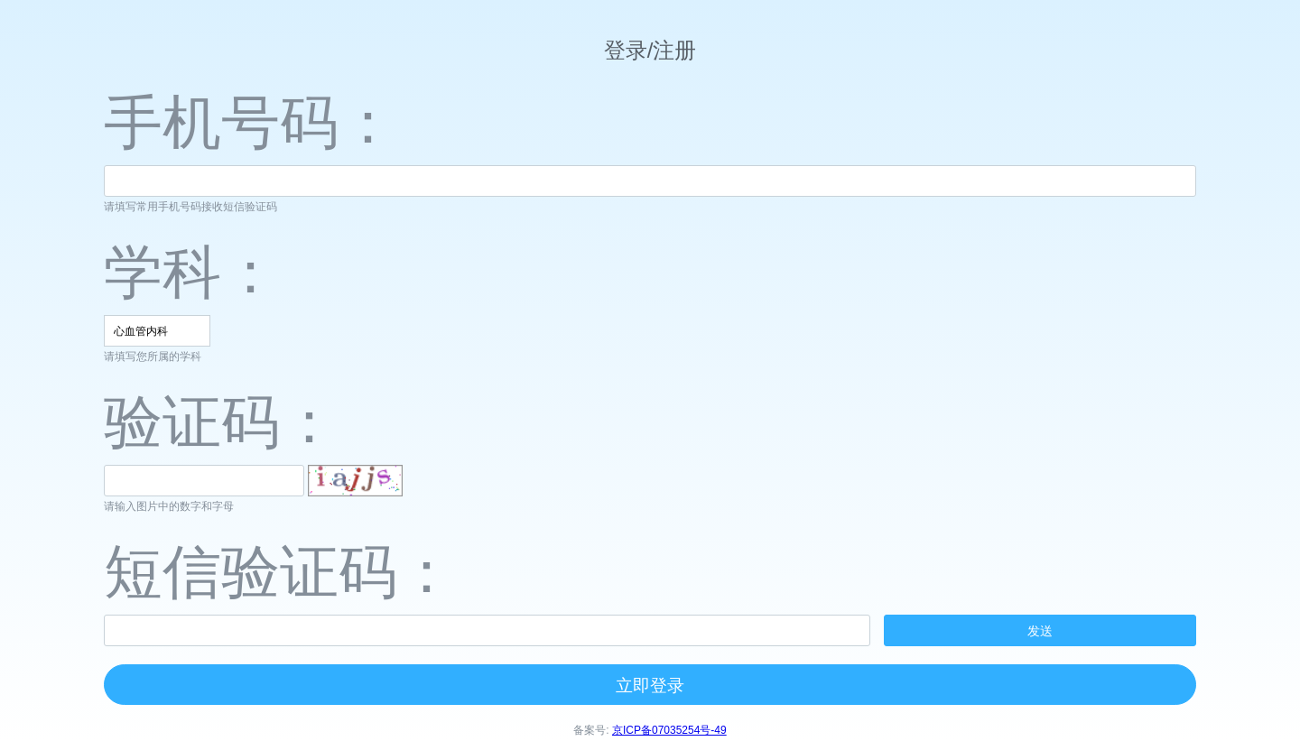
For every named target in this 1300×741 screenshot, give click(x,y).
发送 (1040, 631)
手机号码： (250, 122)
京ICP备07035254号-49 (669, 730)
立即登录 (650, 685)
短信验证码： (280, 572)
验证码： (221, 422)
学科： (192, 272)
